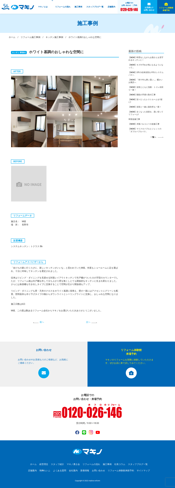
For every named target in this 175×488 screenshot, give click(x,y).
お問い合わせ (98, 470)
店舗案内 (111, 7)
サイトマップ (143, 470)
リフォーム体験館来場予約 (166, 9)
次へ (88, 322)
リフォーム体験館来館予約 (121, 470)
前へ (42, 322)
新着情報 (84, 470)
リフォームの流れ (62, 7)
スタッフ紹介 (57, 464)
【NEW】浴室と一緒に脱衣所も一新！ (145, 107)
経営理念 (43, 464)
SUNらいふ (45, 470)
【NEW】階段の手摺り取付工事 (142, 95)
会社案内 (73, 470)
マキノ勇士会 (73, 464)
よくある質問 (59, 470)
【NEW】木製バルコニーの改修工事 (144, 124)
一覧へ (153, 137)
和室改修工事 (134, 119)
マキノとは (43, 7)
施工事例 (78, 7)
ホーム (33, 464)
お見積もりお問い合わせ (149, 8)
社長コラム (119, 464)
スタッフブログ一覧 (94, 7)
